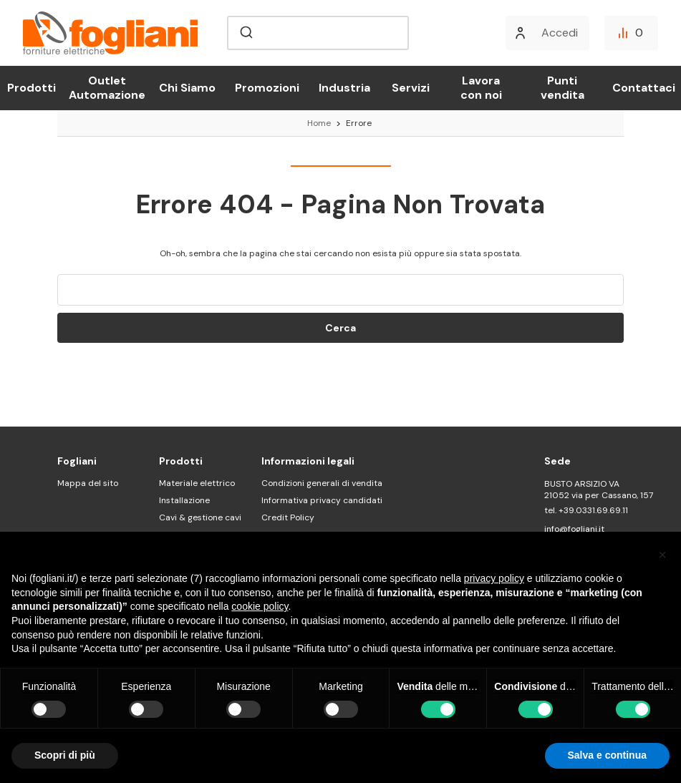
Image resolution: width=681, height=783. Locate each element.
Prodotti (31, 87)
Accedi (559, 32)
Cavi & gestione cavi (200, 517)
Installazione (184, 500)
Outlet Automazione (107, 87)
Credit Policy (287, 517)
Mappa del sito (87, 483)
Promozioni (267, 87)
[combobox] (318, 33)
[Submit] (245, 33)
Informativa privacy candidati (321, 500)
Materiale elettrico (197, 483)
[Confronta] (631, 33)
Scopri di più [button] (64, 755)
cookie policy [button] (259, 606)
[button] (662, 554)
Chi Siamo (187, 87)
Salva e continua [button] (607, 755)
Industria (344, 87)
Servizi (411, 87)
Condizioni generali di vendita (321, 483)
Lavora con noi (481, 87)
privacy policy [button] (494, 578)
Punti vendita (562, 87)
